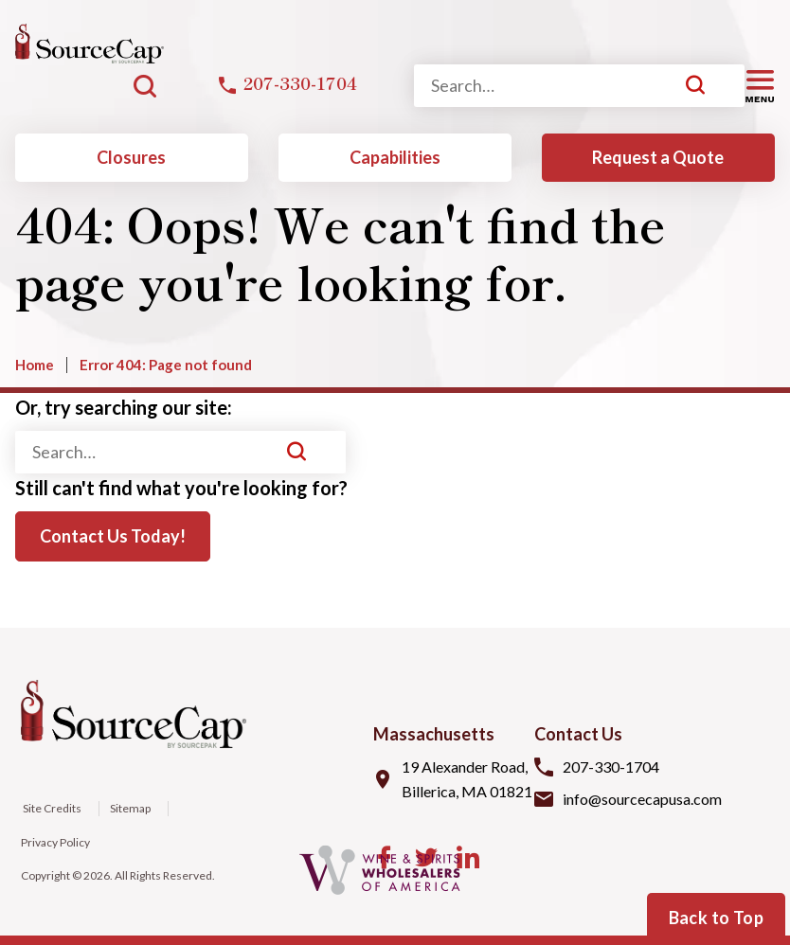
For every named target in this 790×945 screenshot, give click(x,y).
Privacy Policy (55, 842)
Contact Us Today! (113, 536)
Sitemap (130, 808)
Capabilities (395, 157)
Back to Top (716, 917)
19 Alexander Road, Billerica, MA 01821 (467, 779)
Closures (131, 157)
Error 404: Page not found (166, 364)
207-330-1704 (611, 767)
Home (34, 364)
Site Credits (51, 808)
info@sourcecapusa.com (642, 799)
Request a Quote (658, 157)
